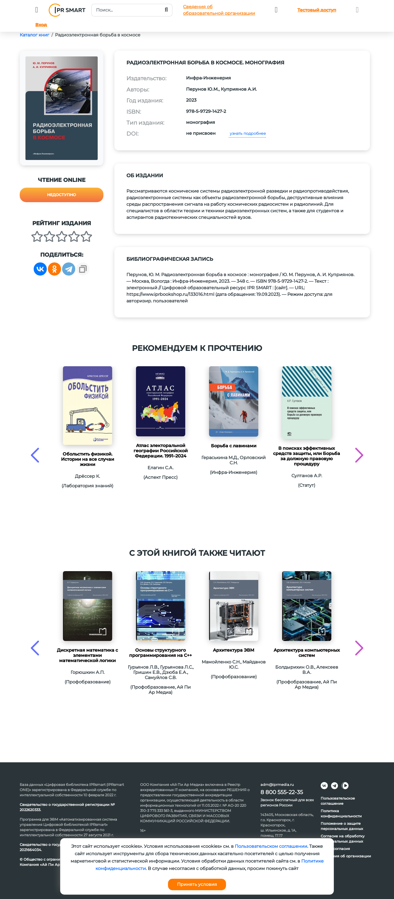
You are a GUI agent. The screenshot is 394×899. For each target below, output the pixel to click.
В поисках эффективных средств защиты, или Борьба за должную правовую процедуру (306, 456)
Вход (41, 24)
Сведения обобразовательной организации (219, 10)
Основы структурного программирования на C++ (160, 653)
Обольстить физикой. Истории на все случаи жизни (87, 459)
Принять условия (197, 884)
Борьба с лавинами (233, 445)
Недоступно (61, 194)
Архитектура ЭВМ (233, 650)
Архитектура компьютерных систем (307, 653)
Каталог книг (34, 35)
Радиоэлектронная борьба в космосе (97, 35)
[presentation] (34, 455)
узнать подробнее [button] (247, 133)
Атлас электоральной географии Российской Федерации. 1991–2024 (161, 451)
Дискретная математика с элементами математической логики (87, 655)
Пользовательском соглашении (271, 846)
